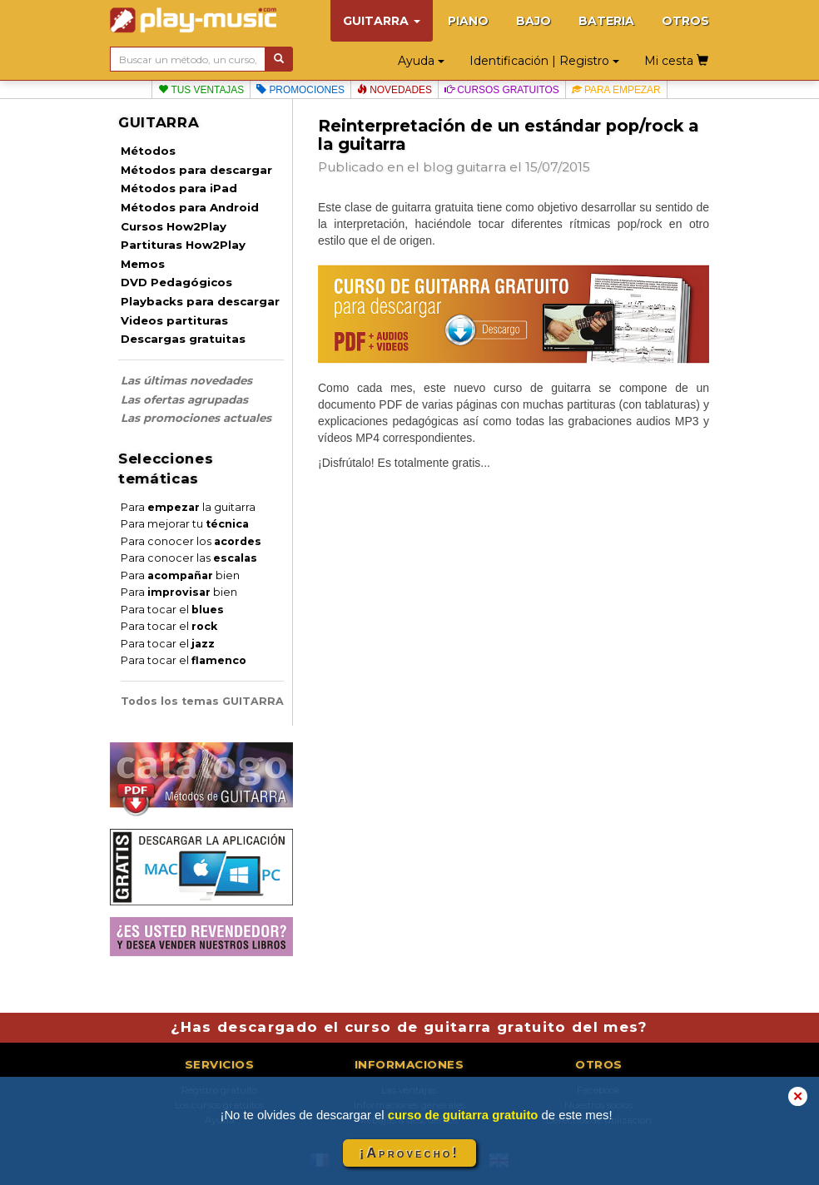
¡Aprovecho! (409, 1153)
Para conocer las (189, 558)
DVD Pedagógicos (176, 282)
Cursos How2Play (173, 226)
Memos (143, 263)
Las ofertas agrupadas (184, 399)
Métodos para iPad (179, 188)
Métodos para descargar (196, 169)
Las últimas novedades (186, 380)
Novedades (394, 90)
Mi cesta (676, 60)
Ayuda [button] (421, 60)
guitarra (481, 167)
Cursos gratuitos (501, 90)
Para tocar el (172, 609)
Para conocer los (191, 541)
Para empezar (616, 90)
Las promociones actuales (196, 417)
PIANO (468, 20)
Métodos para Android (190, 207)
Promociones (300, 90)
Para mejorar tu (185, 524)
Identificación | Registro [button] (544, 60)
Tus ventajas (201, 90)
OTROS (685, 20)
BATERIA (606, 20)
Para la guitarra (188, 507)
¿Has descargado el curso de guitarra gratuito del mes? (409, 1027)
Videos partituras (174, 320)
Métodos (148, 150)
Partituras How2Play (183, 244)
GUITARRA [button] (381, 20)
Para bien (180, 575)
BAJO (533, 20)
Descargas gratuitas (183, 338)
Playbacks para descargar (200, 301)
